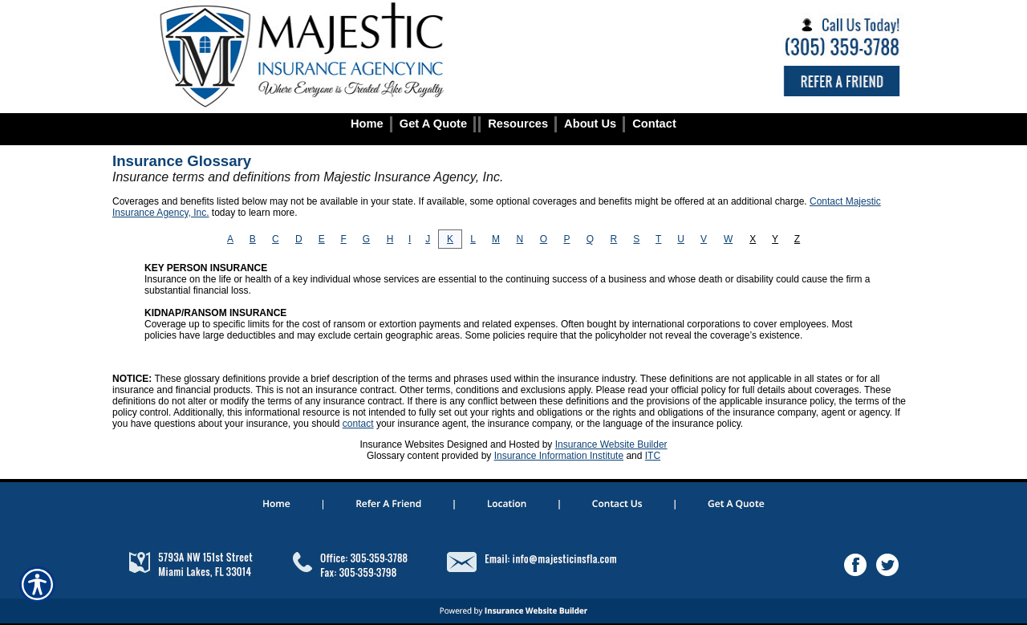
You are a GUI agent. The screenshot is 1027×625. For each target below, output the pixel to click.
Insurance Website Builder (611, 444)
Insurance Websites (401, 444)
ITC (652, 455)
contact (358, 423)
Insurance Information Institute (558, 455)
